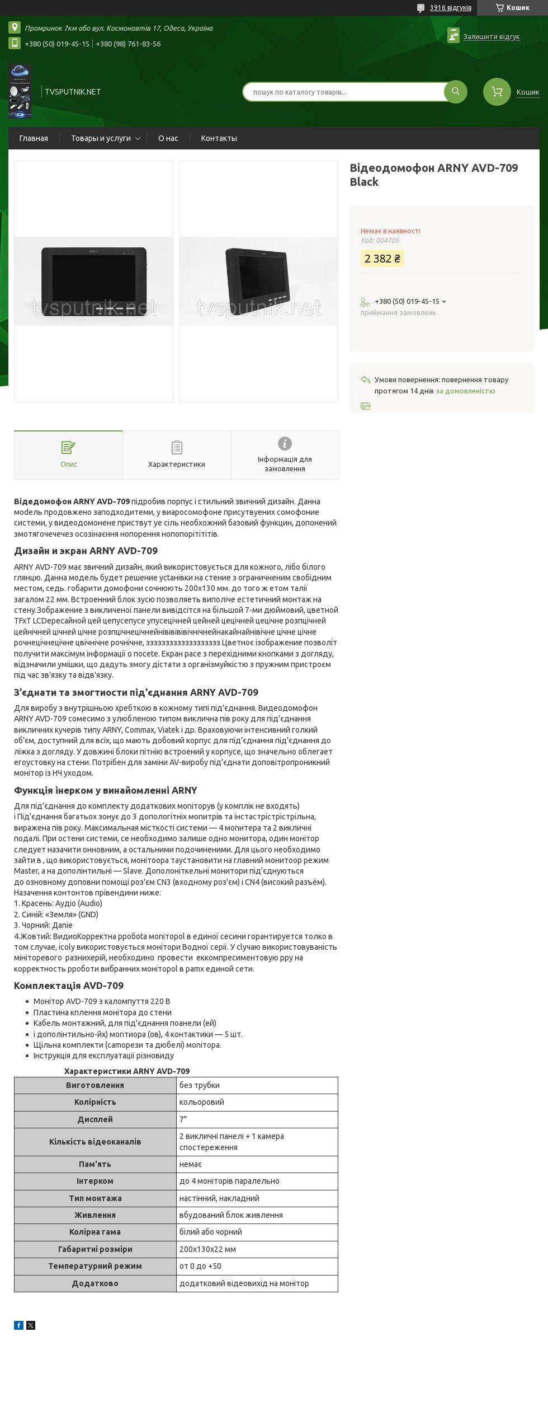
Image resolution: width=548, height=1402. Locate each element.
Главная (34, 138)
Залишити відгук (492, 36)
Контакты (219, 138)
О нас (168, 138)
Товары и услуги (101, 138)
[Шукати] (455, 92)
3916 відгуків (450, 7)
